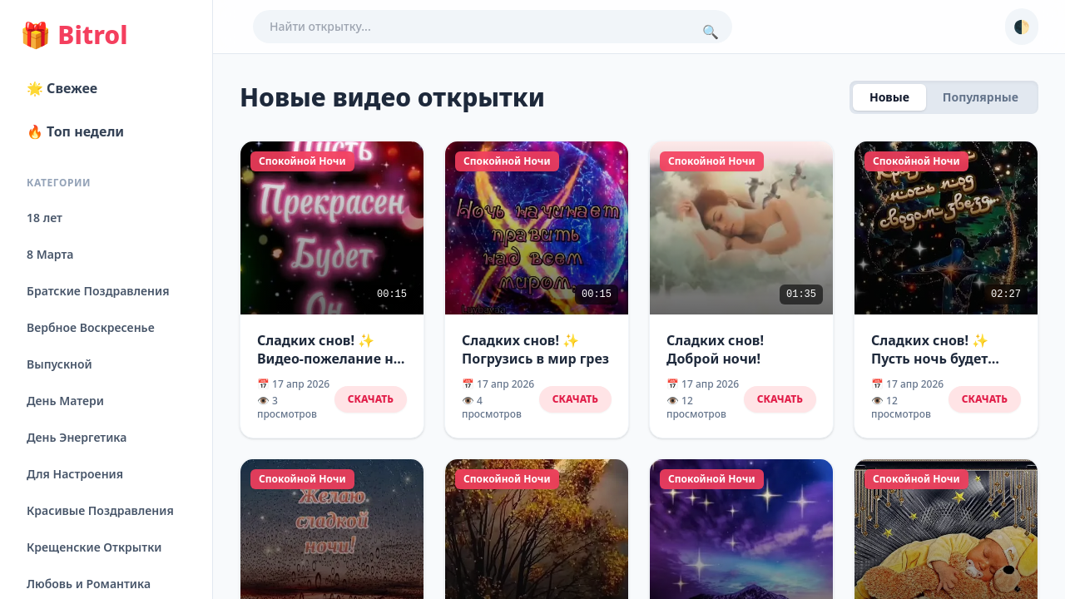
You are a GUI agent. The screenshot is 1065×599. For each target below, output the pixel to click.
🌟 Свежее (62, 88)
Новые (889, 97)
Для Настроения (75, 474)
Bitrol (73, 35)
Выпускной (59, 364)
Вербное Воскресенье (91, 327)
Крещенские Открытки (94, 547)
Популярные (980, 97)
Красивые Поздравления (100, 510)
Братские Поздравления (98, 291)
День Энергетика (76, 437)
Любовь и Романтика (89, 584)
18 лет (44, 217)
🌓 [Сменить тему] (1021, 26)
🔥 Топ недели (75, 131)
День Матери (65, 400)
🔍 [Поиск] (710, 31)
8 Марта (50, 254)
